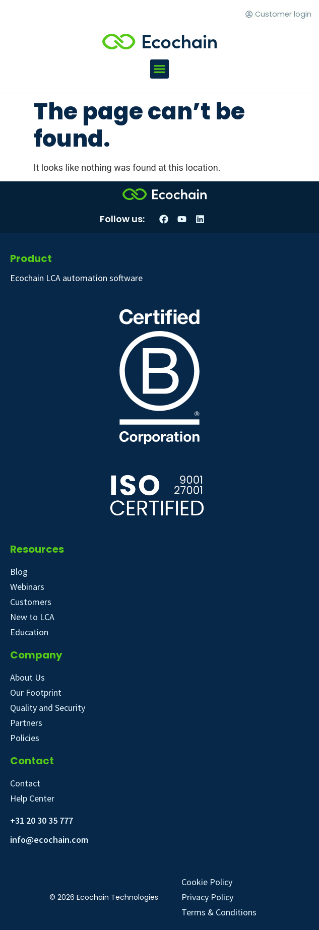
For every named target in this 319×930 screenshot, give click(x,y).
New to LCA (32, 617)
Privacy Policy (207, 897)
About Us (27, 677)
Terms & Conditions (219, 912)
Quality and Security (47, 707)
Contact (25, 783)
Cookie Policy (206, 882)
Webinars (27, 586)
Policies (24, 738)
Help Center (32, 798)
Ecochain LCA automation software (76, 278)
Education (29, 632)
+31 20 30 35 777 (41, 820)
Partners (26, 722)
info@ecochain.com (49, 839)
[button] (159, 69)
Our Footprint (35, 692)
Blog (19, 571)
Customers (30, 602)
